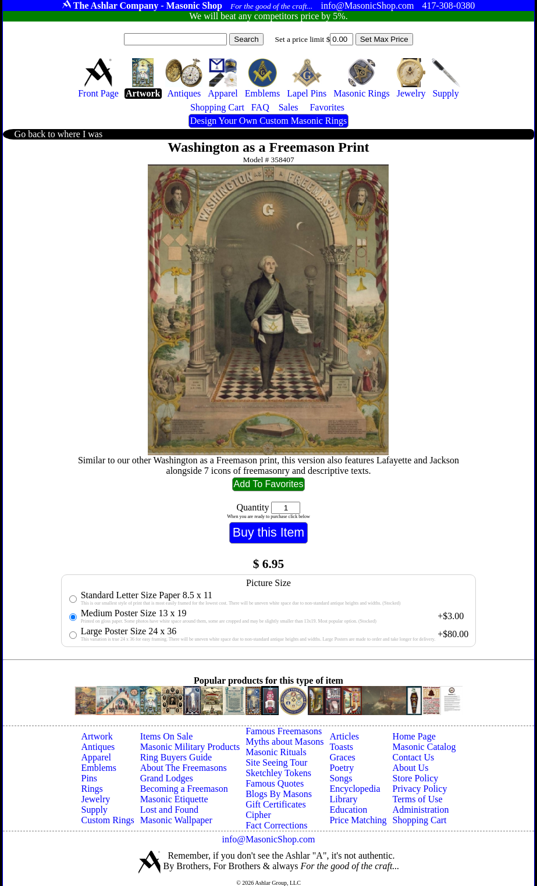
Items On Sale (166, 736)
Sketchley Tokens (278, 773)
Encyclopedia (354, 789)
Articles (344, 736)
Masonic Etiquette (174, 799)
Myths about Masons (284, 741)
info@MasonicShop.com (268, 839)
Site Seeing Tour (276, 762)
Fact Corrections (276, 825)
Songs (340, 778)
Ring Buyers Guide (176, 757)
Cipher (258, 815)
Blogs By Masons (279, 794)
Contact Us (414, 757)
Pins (89, 778)
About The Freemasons (183, 768)
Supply (94, 809)
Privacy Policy (420, 789)
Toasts (341, 747)
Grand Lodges (166, 778)
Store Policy (416, 778)
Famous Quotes (275, 783)
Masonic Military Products (190, 747)
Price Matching (357, 820)
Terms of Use (418, 799)
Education (348, 809)
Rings (91, 789)
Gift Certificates (276, 804)
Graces (342, 757)
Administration (421, 809)
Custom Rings (107, 820)
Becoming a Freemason (184, 789)
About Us (411, 768)
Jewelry (95, 799)
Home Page (414, 736)
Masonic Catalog (424, 747)
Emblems (98, 768)
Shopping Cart (420, 820)
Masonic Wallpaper (176, 820)
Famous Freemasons (284, 731)
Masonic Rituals (276, 752)
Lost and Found (169, 809)
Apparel (96, 757)
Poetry (341, 768)
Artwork (96, 736)
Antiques (98, 747)
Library (343, 799)
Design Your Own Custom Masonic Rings (268, 121)
